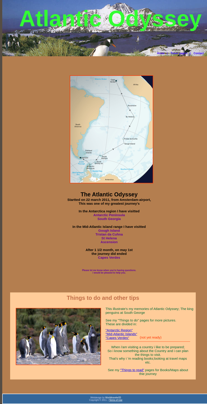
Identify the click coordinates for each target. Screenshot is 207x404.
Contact (199, 53)
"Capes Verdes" (117, 338)
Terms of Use (115, 400)
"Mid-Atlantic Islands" (121, 334)
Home (160, 53)
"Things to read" (132, 370)
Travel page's (179, 53)
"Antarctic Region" (119, 330)
